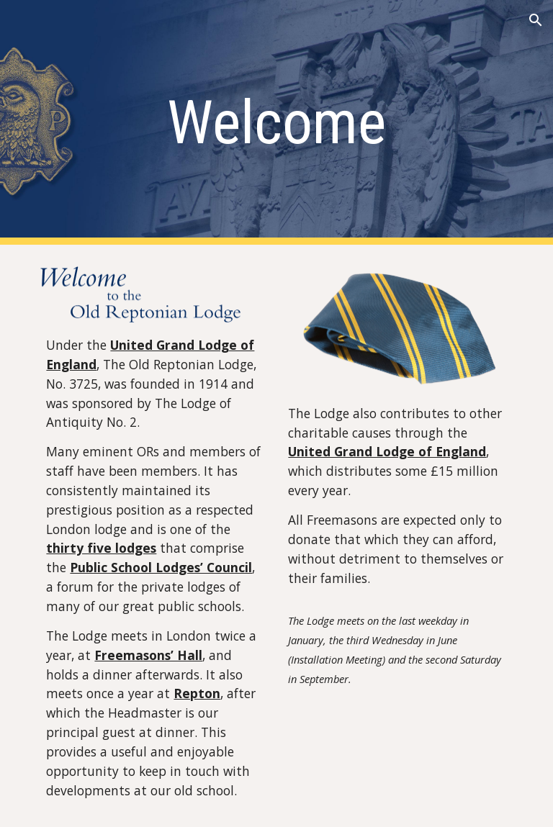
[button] (535, 20)
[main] (276, 122)
